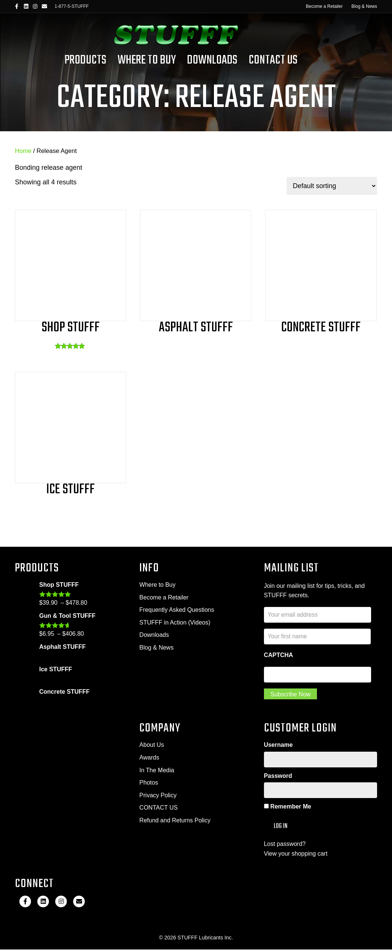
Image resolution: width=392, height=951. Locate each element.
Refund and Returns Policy (174, 821)
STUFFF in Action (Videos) (174, 622)
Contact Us (273, 60)
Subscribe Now (290, 695)
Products (85, 60)
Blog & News (364, 6)
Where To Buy (147, 60)
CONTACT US (158, 809)
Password (278, 777)
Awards (149, 758)
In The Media (156, 771)
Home (23, 150)
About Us (151, 746)
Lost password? (285, 845)
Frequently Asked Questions (176, 610)
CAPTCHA (278, 655)
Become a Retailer (324, 6)
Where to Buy (157, 585)
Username (278, 746)
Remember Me (287, 808)
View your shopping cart (295, 855)
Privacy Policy (158, 796)
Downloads (212, 60)
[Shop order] (332, 186)
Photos (148, 783)
